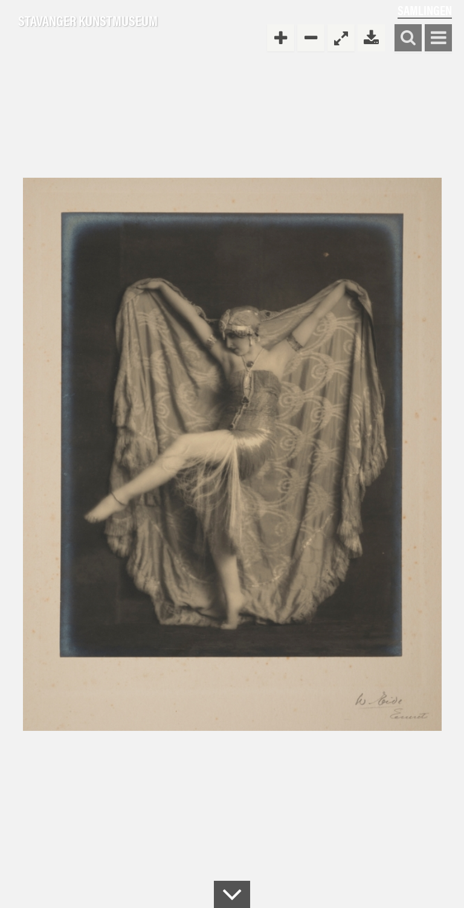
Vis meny (438, 38)
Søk (408, 38)
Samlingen (425, 10)
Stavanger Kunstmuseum (88, 21)
